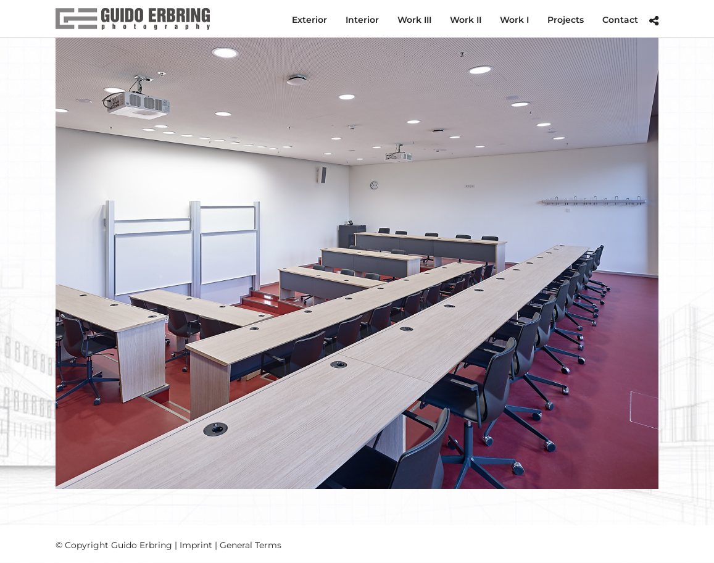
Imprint (196, 545)
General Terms (250, 545)
